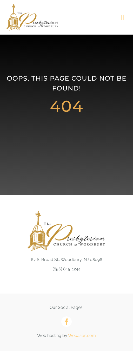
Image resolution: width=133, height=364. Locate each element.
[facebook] (66, 321)
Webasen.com (82, 335)
